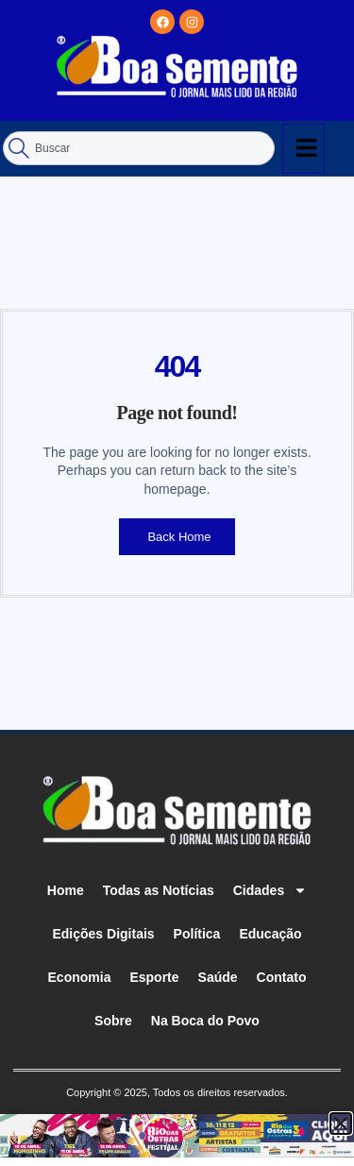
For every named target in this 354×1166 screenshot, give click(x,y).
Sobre (113, 1020)
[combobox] (139, 148)
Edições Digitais (103, 933)
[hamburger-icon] (303, 149)
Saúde (218, 977)
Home (65, 890)
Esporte (153, 977)
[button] (340, 1123)
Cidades (270, 890)
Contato (282, 977)
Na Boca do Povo (205, 1020)
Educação (270, 933)
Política (197, 933)
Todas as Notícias (158, 890)
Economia (79, 977)
